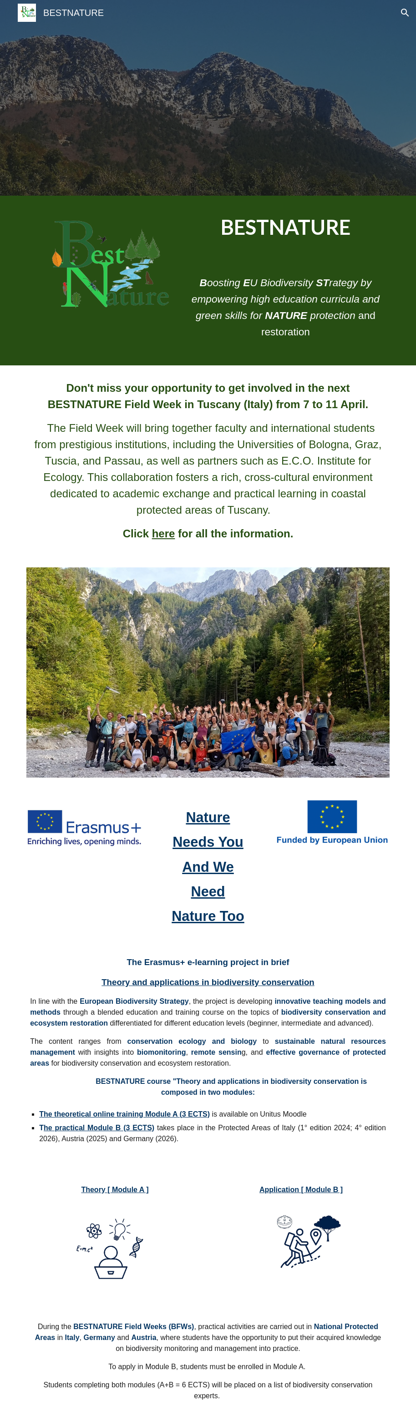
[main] (286, 228)
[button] (405, 13)
